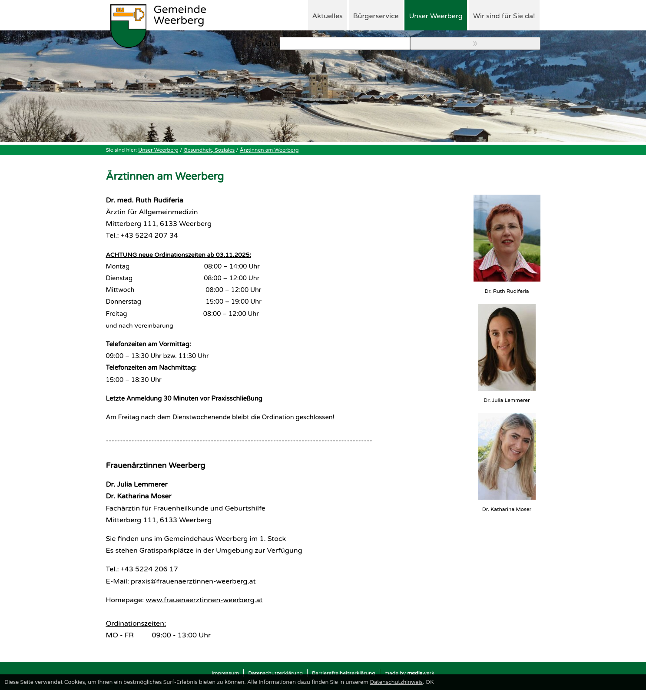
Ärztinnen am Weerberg (269, 150)
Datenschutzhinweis (396, 682)
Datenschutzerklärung (275, 673)
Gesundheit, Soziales (209, 150)
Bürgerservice (376, 16)
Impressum (225, 673)
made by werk (409, 673)
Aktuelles (327, 16)
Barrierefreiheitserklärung (343, 673)
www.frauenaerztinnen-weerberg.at (204, 600)
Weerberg (180, 15)
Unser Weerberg (435, 16)
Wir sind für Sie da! (504, 16)
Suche (268, 44)
